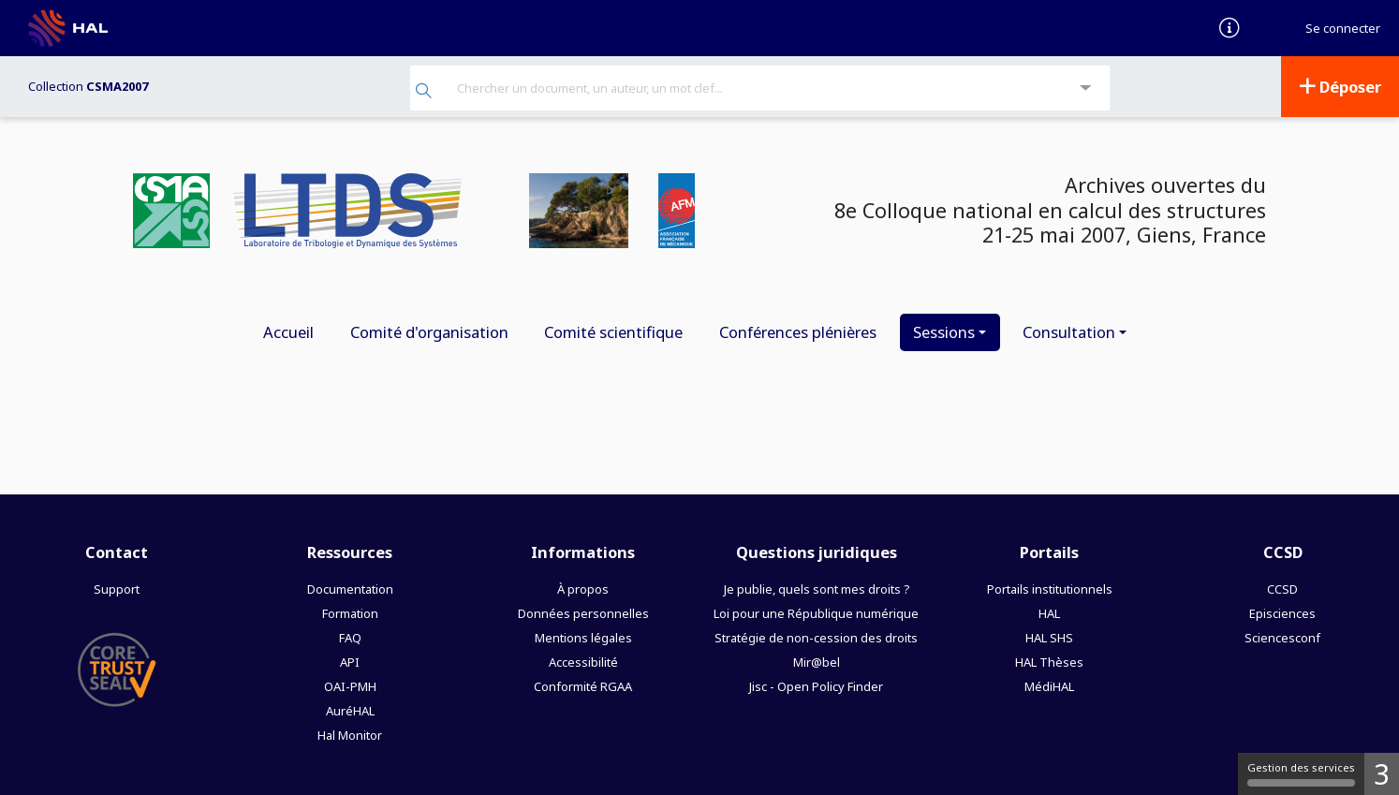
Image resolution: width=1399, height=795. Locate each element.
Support (117, 589)
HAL (1049, 613)
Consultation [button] (1069, 332)
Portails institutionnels (1049, 589)
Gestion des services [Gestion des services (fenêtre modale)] (1301, 773)
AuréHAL (350, 710)
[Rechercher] (423, 92)
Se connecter (1342, 28)
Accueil (288, 332)
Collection (88, 86)
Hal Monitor (349, 735)
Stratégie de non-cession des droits (816, 637)
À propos (583, 589)
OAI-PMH (350, 686)
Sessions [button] (944, 332)
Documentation (350, 589)
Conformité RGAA (583, 686)
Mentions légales (583, 637)
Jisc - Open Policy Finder (816, 686)
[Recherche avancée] (1085, 88)
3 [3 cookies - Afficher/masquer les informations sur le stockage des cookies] (1382, 774)
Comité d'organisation (429, 332)
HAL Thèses (1049, 662)
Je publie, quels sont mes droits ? (816, 589)
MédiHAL (1049, 686)
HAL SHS (1049, 637)
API (350, 662)
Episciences (1282, 613)
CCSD (1282, 589)
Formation (350, 613)
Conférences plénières (797, 332)
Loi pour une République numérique (816, 613)
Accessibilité (583, 662)
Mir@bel (816, 662)
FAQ (350, 637)
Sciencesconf (1282, 637)
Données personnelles (583, 613)
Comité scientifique (613, 332)
